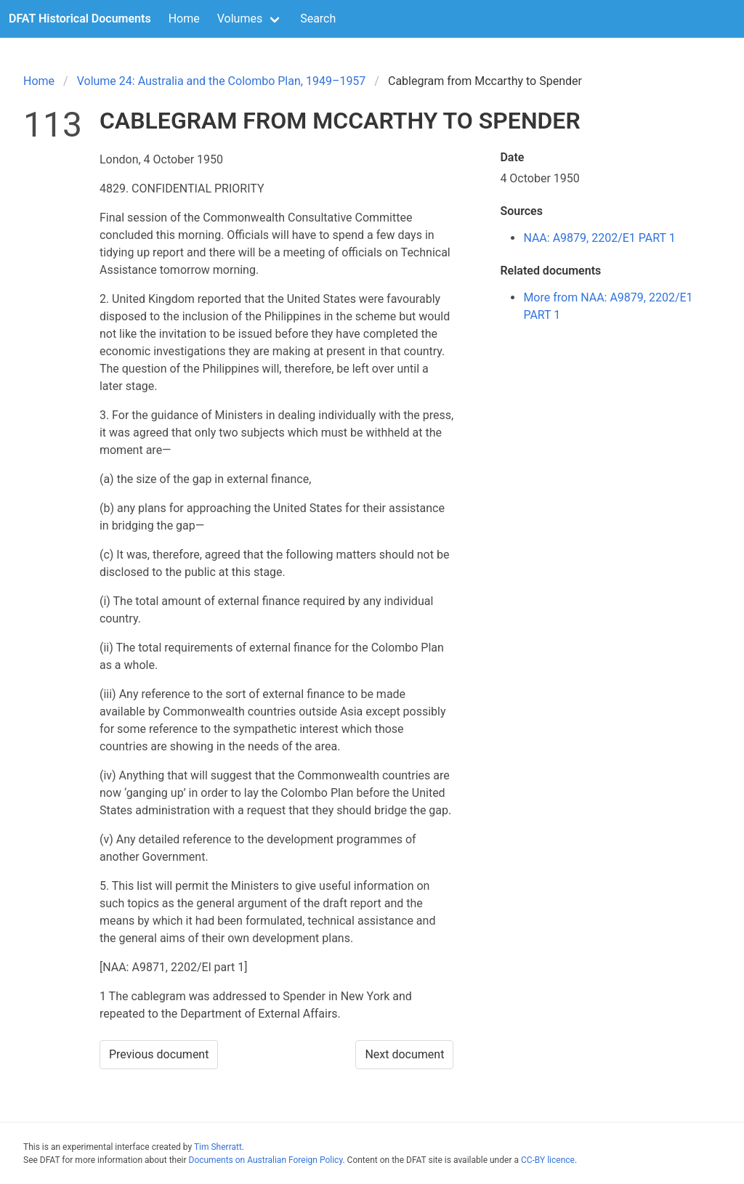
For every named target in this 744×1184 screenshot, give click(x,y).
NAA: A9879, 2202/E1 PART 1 (599, 238)
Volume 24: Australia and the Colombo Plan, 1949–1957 (221, 81)
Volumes (239, 18)
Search (318, 18)
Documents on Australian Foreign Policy (266, 1160)
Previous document (159, 1054)
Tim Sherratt (218, 1147)
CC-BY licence (548, 1160)
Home (184, 18)
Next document (404, 1054)
